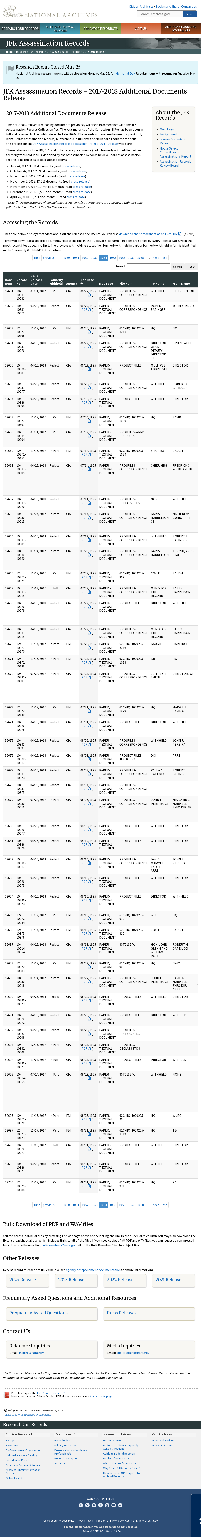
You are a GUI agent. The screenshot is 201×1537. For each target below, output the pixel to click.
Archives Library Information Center (23, 1471)
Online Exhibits (15, 1478)
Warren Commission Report (174, 141)
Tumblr (100, 1505)
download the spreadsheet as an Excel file (148, 234)
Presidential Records (19, 1460)
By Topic (11, 1440)
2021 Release (168, 1279)
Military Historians (65, 1445)
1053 (94, 258)
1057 (131, 258)
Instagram (93, 1505)
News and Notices (163, 1440)
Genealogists (62, 1440)
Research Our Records (20, 28)
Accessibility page (101, 1396)
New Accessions (162, 1445)
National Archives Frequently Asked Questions (121, 1446)
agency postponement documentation (93, 1270)
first (37, 258)
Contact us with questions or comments (27, 1414)
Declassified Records (116, 1458)
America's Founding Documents (181, 28)
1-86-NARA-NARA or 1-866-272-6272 (101, 1531)
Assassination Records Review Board (175, 163)
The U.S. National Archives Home (50, 11)
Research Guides (117, 1434)
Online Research (19, 1434)
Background (168, 134)
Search (190, 14)
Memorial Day (125, 73)
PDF (84, 295)
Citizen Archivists (141, 6)
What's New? (162, 1434)
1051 (76, 258)
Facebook (80, 1505)
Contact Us (189, 6)
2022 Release (120, 1279)
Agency (71, 283)
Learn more (164, 1529)
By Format (12, 1445)
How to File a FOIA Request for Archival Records (122, 1474)
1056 (122, 258)
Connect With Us (100, 1499)
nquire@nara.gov (32, 1353)
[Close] (196, 1499)
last (164, 258)
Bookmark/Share (167, 6)
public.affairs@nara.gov (132, 1353)
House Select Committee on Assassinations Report (175, 152)
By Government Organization (23, 1450)
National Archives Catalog (21, 1455)
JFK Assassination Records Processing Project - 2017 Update (75, 144)
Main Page (167, 129)
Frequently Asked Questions (38, 1312)
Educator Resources (100, 28)
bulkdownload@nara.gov (58, 1245)
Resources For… (67, 1434)
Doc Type (106, 283)
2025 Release (22, 1279)
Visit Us (141, 28)
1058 (140, 258)
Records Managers (66, 1458)
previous (49, 258)
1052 (85, 258)
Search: (120, 266)
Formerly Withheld (56, 281)
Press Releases (121, 1312)
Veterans (60, 1463)
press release (71, 166)
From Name (181, 283)
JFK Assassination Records (63, 52)
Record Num (21, 281)
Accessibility (66, 1520)
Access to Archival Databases (24, 1465)
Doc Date (87, 281)
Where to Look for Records (120, 1463)
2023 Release (71, 1279)
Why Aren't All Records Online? (122, 1468)
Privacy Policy (84, 1520)
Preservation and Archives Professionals (70, 1451)
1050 (66, 258)
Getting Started (112, 1440)
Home (9, 52)
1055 (113, 258)
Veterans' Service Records (60, 28)
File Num (125, 283)
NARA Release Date (36, 279)
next (155, 258)
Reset (191, 266)
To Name (157, 283)
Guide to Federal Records (119, 1453)
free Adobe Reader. (51, 1393)
